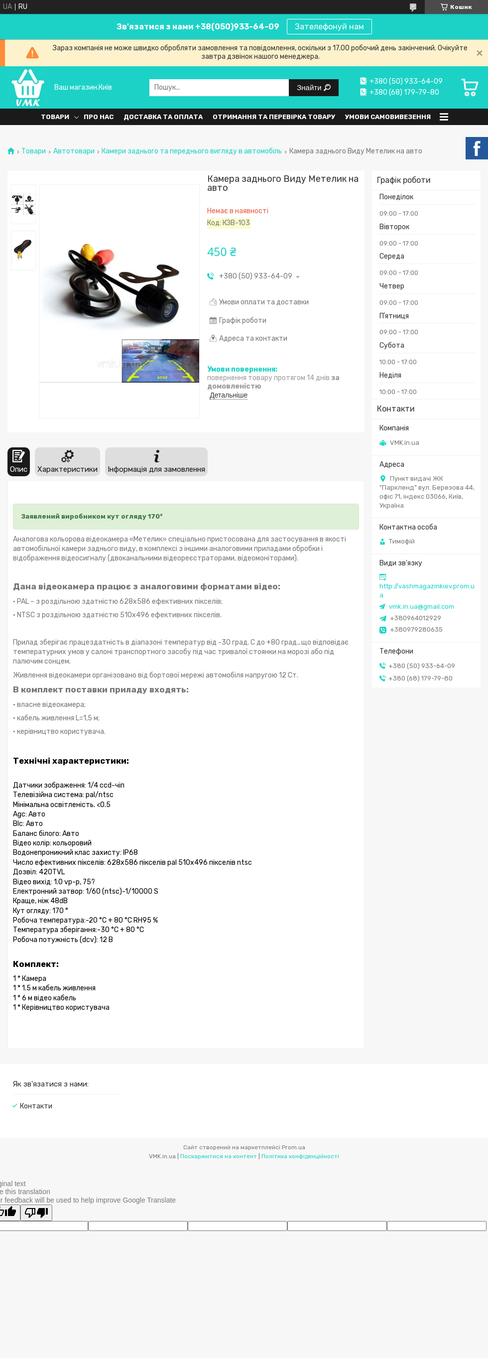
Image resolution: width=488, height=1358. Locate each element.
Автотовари (74, 151)
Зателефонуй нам (329, 26)
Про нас (99, 117)
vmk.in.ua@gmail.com (421, 606)
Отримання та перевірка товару (274, 117)
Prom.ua (293, 1147)
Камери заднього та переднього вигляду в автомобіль (192, 151)
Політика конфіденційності (300, 1156)
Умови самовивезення (388, 117)
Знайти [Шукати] (310, 87)
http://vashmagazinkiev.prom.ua (427, 590)
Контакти (36, 1106)
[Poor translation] (36, 1213)
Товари (55, 117)
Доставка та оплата (163, 117)
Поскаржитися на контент (218, 1156)
